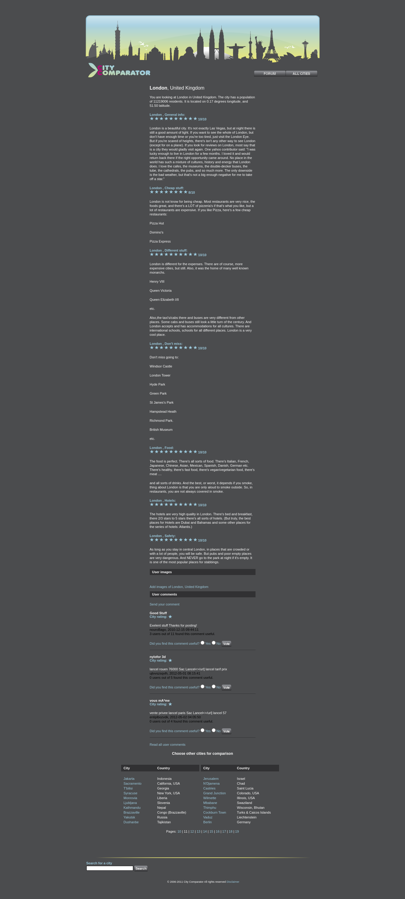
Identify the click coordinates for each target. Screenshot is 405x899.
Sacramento (132, 783)
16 (218, 831)
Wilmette (209, 798)
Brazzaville (132, 812)
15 (211, 831)
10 (179, 831)
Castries (209, 788)
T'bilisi (128, 788)
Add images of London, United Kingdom (179, 587)
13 (198, 831)
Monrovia (130, 798)
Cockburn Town (214, 812)
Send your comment (164, 604)
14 (205, 831)
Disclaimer (233, 881)
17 (224, 831)
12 (192, 831)
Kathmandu (132, 807)
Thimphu (209, 807)
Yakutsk (129, 817)
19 (237, 831)
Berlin (207, 822)
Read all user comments (168, 744)
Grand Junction (214, 793)
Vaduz (207, 817)
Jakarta (129, 778)
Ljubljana (130, 803)
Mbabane (210, 803)
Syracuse (130, 793)
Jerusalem (211, 778)
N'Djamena (211, 783)
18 (230, 831)
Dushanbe (131, 822)
